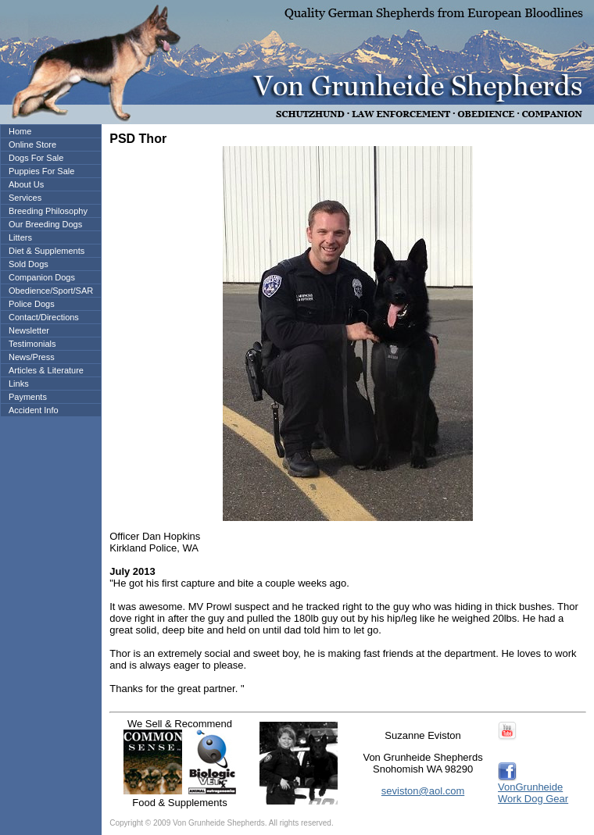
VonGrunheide (530, 787)
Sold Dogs (28, 264)
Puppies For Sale (41, 171)
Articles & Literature (46, 370)
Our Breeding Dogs (45, 224)
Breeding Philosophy (48, 211)
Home (20, 131)
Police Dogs (32, 304)
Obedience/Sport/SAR (51, 290)
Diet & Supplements (46, 250)
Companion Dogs (42, 277)
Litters (20, 237)
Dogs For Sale (36, 157)
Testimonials (32, 343)
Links (19, 383)
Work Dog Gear (533, 799)
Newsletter (29, 330)
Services (25, 197)
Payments (28, 396)
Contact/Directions (44, 317)
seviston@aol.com (422, 791)
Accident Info (34, 410)
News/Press (32, 357)
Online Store (32, 144)
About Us (26, 184)
